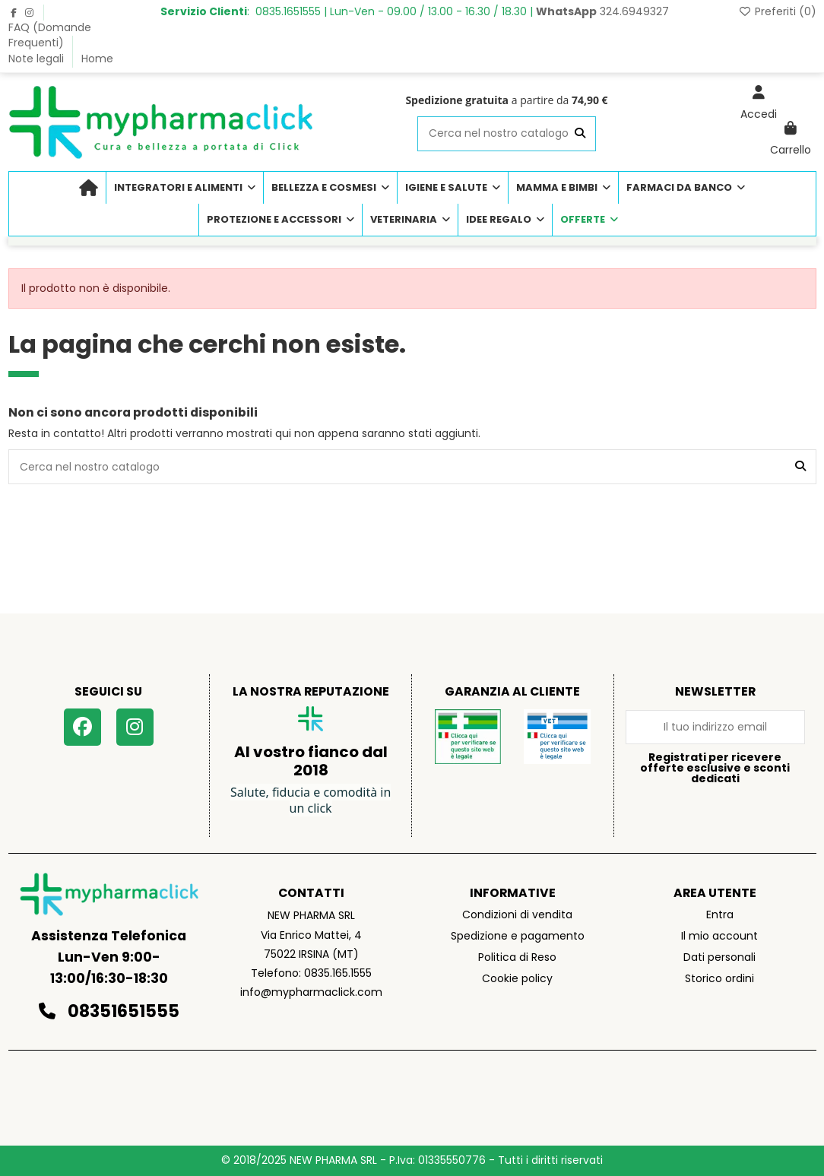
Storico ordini (719, 978)
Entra (720, 914)
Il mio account (719, 935)
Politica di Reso (517, 957)
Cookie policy (517, 978)
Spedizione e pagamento (518, 935)
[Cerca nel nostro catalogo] (580, 133)
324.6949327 (602, 11)
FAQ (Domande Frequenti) (49, 35)
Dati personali (719, 957)
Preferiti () (777, 11)
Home (97, 58)
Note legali (37, 58)
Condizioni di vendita (517, 914)
